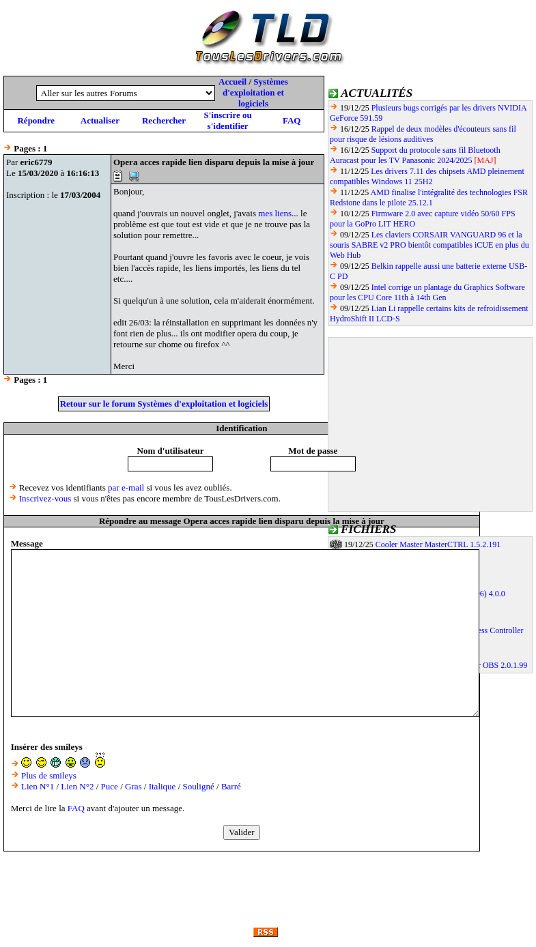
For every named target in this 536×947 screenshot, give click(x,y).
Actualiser (100, 120)
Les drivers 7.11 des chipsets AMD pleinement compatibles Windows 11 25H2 (427, 176)
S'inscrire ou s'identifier (227, 120)
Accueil (232, 81)
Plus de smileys (48, 775)
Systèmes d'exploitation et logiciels (255, 92)
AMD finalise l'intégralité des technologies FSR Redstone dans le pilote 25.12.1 (429, 197)
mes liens (275, 213)
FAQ (291, 120)
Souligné (198, 786)
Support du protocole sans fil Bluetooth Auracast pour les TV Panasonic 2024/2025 (415, 155)
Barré (231, 786)
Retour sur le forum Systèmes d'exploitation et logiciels (164, 403)
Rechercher (164, 120)
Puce (109, 786)
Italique (162, 786)
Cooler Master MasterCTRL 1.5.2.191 (438, 544)
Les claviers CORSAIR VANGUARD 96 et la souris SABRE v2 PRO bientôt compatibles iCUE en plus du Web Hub (429, 245)
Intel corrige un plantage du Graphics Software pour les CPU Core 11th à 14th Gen (427, 292)
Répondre (36, 120)
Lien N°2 (77, 786)
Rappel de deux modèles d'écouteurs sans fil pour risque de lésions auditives (423, 134)
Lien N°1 (37, 786)
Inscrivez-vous (45, 498)
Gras (133, 786)
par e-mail (126, 487)
